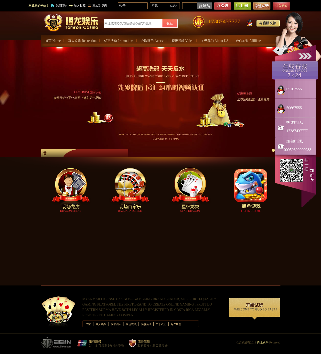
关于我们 (214, 41)
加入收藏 (77, 5)
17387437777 (224, 21)
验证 (169, 23)
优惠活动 (118, 41)
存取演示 (152, 41)
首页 (53, 41)
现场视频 (182, 41)
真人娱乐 (82, 41)
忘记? (173, 6)
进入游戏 (281, 6)
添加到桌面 (97, 5)
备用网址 (59, 6)
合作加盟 (248, 41)
